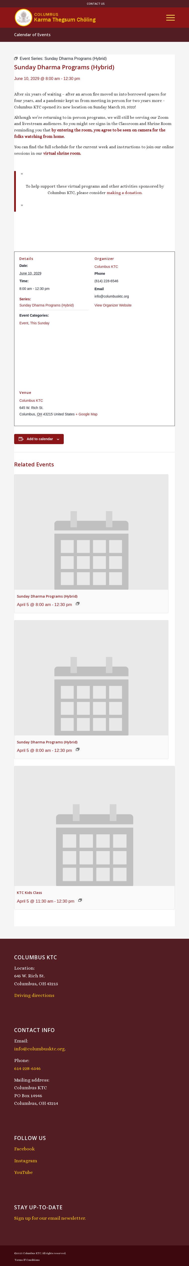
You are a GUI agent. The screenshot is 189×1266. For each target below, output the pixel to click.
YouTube (23, 1172)
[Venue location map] (94, 358)
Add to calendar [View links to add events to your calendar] (40, 439)
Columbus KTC (106, 267)
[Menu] (168, 17)
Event (23, 323)
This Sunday (40, 323)
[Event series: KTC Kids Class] (80, 900)
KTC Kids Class (29, 892)
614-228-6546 (27, 1068)
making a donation (124, 192)
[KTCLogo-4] (78, 17)
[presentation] (91, 532)
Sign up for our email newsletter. (50, 1218)
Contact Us (96, 3)
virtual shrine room (61, 153)
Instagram (25, 1160)
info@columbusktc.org (39, 1048)
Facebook (24, 1148)
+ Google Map (86, 414)
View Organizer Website (113, 305)
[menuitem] (95, 3)
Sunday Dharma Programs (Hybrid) (46, 305)
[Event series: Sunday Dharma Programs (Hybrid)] (77, 603)
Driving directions (34, 995)
